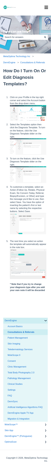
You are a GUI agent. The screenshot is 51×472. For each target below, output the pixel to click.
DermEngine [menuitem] (11, 320)
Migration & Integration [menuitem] (19, 419)
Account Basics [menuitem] (15, 326)
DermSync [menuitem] (13, 401)
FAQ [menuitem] (10, 395)
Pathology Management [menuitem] (19, 378)
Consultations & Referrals (32, 62)
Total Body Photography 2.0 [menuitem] (21, 372)
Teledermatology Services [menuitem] (20, 349)
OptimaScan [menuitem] (11, 442)
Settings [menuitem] (12, 390)
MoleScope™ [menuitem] (11, 424)
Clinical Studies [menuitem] (15, 384)
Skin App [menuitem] (9, 430)
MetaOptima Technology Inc (16, 56)
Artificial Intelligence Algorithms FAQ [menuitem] (25, 407)
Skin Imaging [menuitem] (14, 344)
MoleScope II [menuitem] (14, 355)
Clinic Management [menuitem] (17, 367)
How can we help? (17, 31)
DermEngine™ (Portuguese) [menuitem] (18, 436)
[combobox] (23, 37)
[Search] (45, 37)
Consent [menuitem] (12, 361)
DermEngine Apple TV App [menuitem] (20, 413)
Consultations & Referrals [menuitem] (21, 332)
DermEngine (9, 62)
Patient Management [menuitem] (18, 338)
